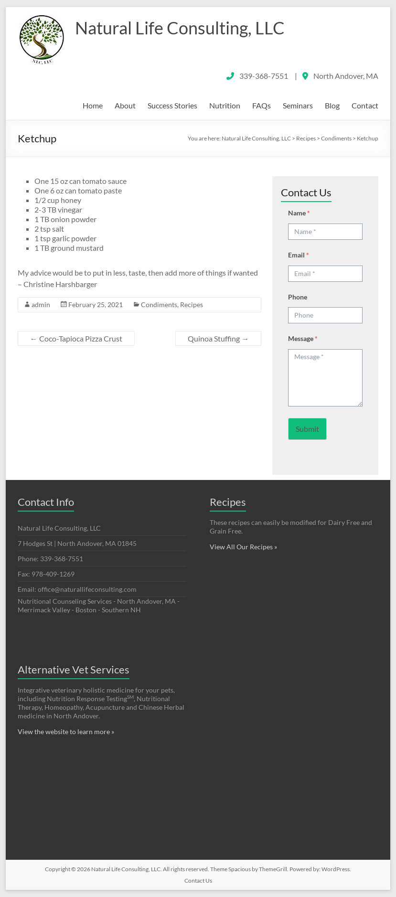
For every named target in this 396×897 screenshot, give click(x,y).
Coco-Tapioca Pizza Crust (76, 338)
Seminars (298, 105)
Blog (332, 105)
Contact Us (198, 880)
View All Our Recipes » (243, 547)
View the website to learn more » (66, 731)
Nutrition (224, 105)
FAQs (261, 105)
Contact (365, 105)
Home (93, 105)
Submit (307, 428)
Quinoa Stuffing (218, 338)
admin (41, 304)
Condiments (159, 304)
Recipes (191, 304)
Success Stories (172, 105)
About (125, 105)
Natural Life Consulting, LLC (180, 27)
